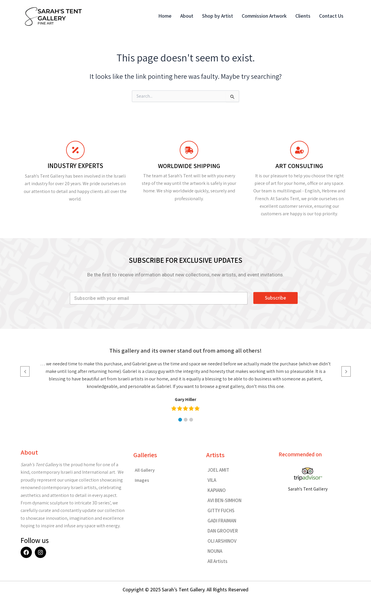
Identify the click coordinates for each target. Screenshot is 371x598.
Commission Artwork (264, 15)
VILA (212, 480)
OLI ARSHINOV (222, 541)
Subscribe (275, 298)
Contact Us (331, 15)
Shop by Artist (217, 15)
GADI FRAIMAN (222, 520)
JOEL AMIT (218, 470)
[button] (180, 420)
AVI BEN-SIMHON (224, 500)
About (186, 15)
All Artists (218, 561)
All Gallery (145, 470)
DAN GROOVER (223, 531)
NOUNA (215, 551)
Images (142, 480)
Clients (302, 15)
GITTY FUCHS (221, 510)
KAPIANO (217, 490)
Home (165, 15)
